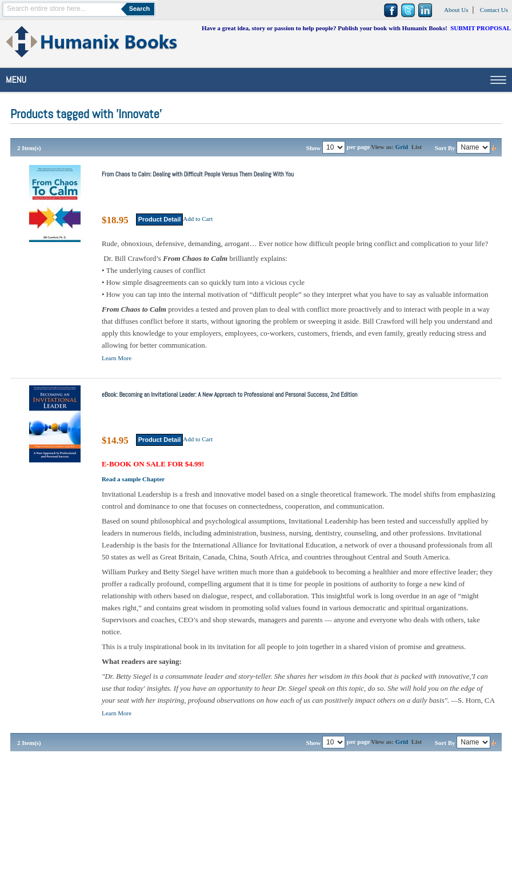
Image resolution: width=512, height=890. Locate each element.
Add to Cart (198, 218)
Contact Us (494, 9)
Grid (402, 146)
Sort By (445, 147)
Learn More (116, 358)
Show (313, 147)
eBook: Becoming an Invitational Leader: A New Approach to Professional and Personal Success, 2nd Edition (230, 394)
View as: (382, 146)
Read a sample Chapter (133, 479)
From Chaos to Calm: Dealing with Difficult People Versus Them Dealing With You (198, 174)
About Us (456, 9)
